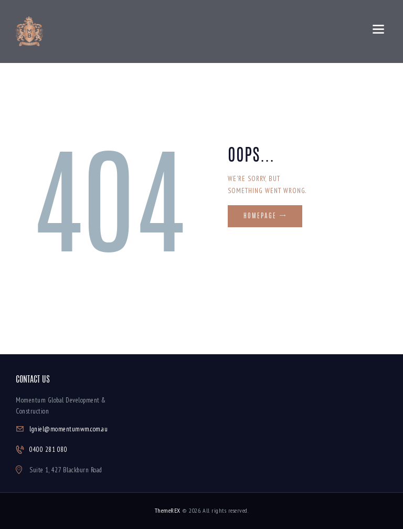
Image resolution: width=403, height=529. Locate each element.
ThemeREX (168, 510)
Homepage (260, 216)
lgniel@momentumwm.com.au (68, 429)
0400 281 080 (48, 449)
